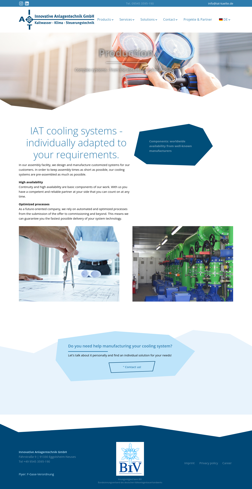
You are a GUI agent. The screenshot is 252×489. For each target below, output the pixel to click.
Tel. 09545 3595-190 (140, 3)
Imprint (189, 463)
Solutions (148, 19)
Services (126, 19)
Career (227, 463)
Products (105, 19)
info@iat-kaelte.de (220, 3)
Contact (170, 19)
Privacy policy (208, 463)
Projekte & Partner (197, 19)
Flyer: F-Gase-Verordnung (36, 474)
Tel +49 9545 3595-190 (34, 461)
